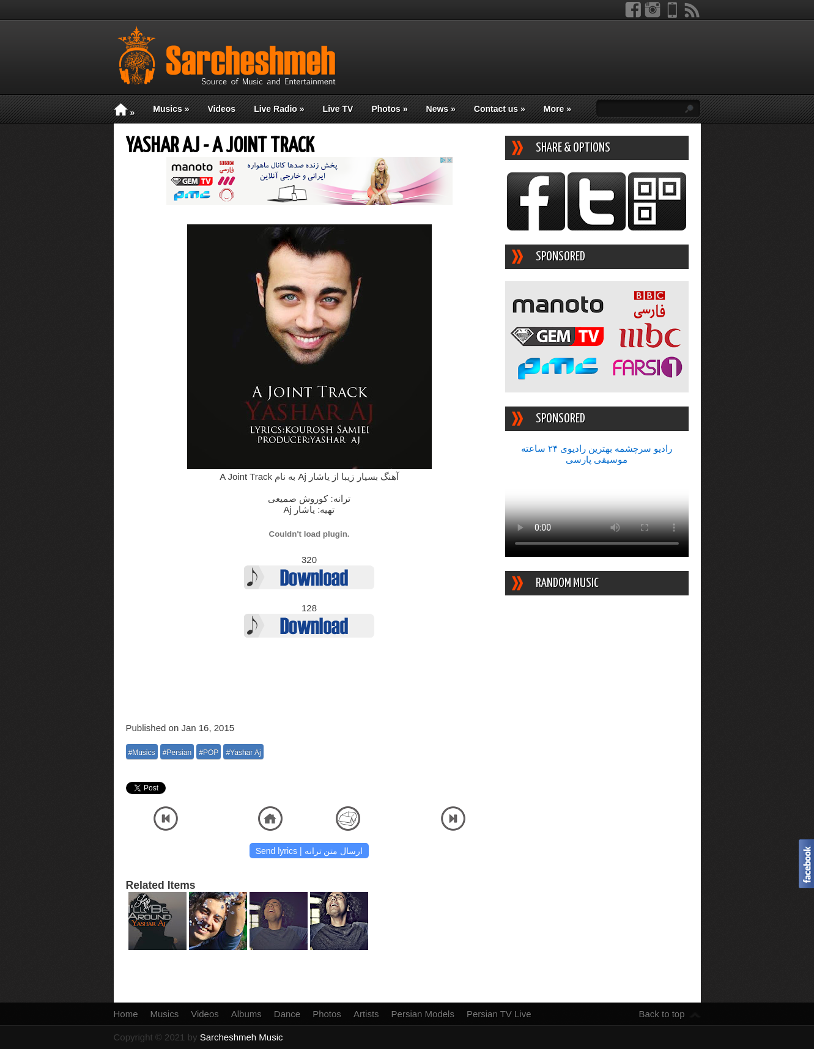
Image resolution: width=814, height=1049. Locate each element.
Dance (287, 1014)
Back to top (661, 1014)
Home (126, 1014)
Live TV (338, 109)
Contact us (499, 109)
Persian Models (422, 1014)
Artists (366, 1014)
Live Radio (279, 109)
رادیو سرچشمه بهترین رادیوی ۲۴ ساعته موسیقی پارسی (597, 454)
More (557, 109)
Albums (246, 1014)
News (441, 109)
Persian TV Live (499, 1014)
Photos (389, 109)
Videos (221, 109)
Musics (171, 109)
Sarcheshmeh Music (241, 1037)
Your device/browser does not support (597, 511)
